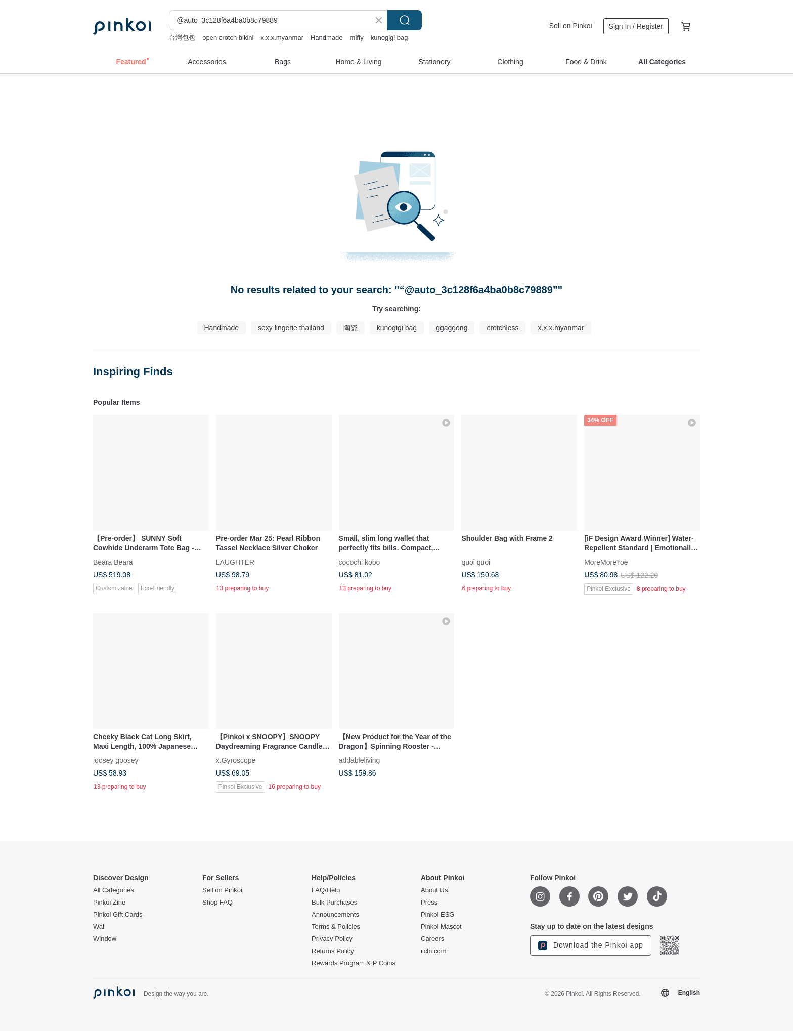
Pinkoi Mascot (441, 926)
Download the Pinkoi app (590, 945)
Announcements (335, 914)
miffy (357, 37)
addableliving (359, 760)
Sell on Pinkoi (570, 26)
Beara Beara (113, 561)
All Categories (113, 890)
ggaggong (451, 328)
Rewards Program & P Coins (353, 963)
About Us (434, 890)
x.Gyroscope (236, 760)
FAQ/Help (326, 890)
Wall (99, 926)
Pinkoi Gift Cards (118, 914)
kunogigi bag (389, 37)
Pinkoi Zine (109, 902)
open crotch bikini (227, 37)
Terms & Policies (336, 926)
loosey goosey (116, 760)
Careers (432, 938)
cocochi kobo (359, 561)
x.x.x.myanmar (281, 37)
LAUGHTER (235, 561)
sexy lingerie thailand (291, 328)
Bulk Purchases (334, 902)
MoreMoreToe (606, 561)
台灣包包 (182, 37)
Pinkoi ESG (437, 914)
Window (104, 938)
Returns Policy (333, 951)
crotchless (502, 328)
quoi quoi (475, 561)
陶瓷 (350, 328)
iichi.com (434, 951)
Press (429, 902)
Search (405, 20)
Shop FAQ (217, 902)
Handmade (327, 37)
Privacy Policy (332, 938)
